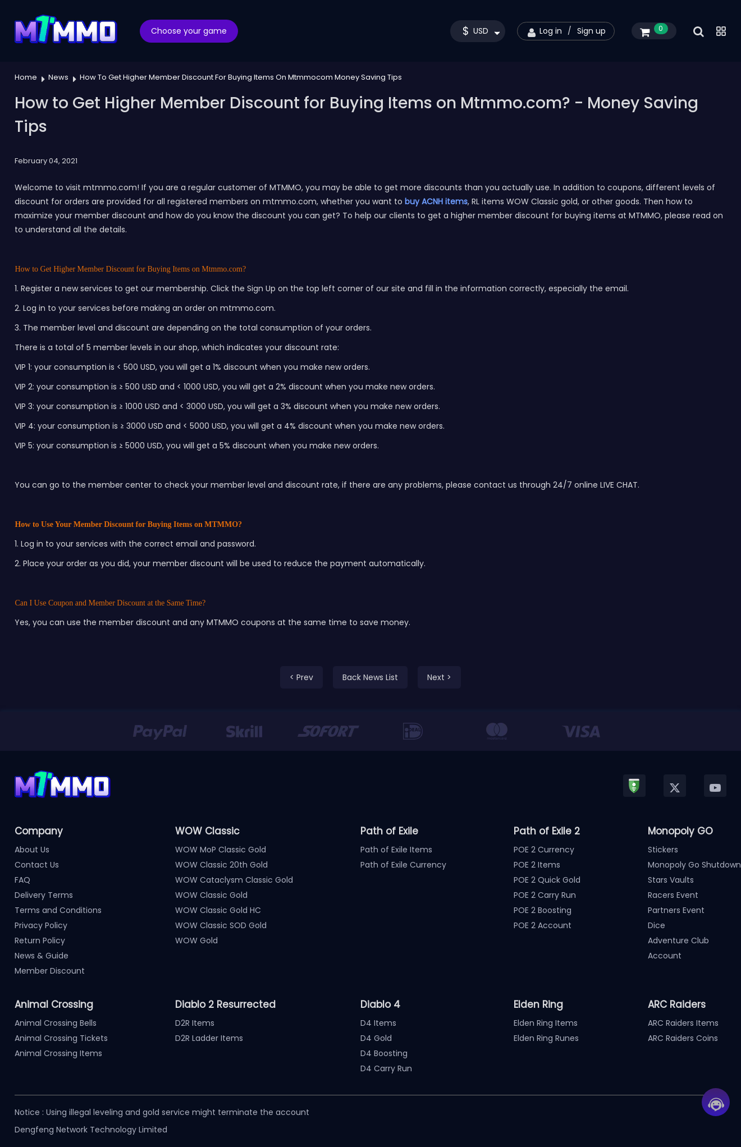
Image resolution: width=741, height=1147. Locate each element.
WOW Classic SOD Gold (221, 925)
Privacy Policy (41, 925)
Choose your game (189, 30)
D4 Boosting (384, 1053)
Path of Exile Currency (403, 864)
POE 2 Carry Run (545, 895)
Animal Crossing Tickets (61, 1038)
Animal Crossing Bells (56, 1023)
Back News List (370, 677)
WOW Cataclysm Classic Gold (234, 880)
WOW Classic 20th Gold (221, 864)
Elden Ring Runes (546, 1038)
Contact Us (37, 864)
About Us (32, 849)
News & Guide (41, 955)
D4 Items (378, 1023)
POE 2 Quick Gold (547, 880)
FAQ (22, 880)
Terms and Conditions (58, 910)
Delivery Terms (44, 895)
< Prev (301, 677)
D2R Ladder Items (209, 1038)
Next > (439, 677)
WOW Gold (196, 940)
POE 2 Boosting (542, 910)
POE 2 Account (542, 925)
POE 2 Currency (544, 849)
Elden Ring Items (546, 1023)
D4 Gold (376, 1038)
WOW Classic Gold (211, 895)
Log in (550, 30)
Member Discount (50, 970)
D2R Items (194, 1023)
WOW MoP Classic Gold (220, 849)
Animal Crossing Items (58, 1053)
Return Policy (40, 940)
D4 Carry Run (386, 1068)
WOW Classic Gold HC (218, 910)
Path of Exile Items (396, 849)
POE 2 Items (537, 864)
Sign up (591, 30)
